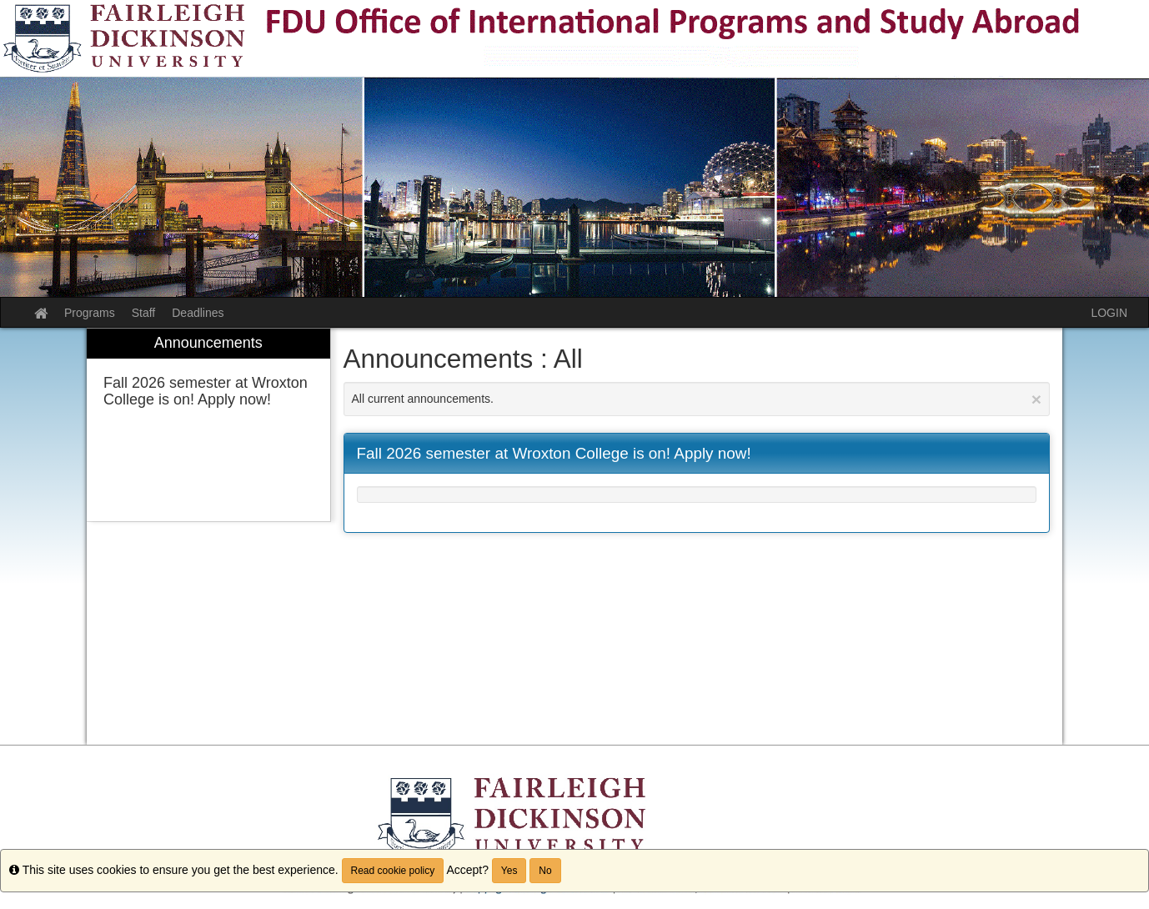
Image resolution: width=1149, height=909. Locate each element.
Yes (509, 870)
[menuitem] (208, 425)
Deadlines (197, 312)
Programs (89, 312)
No (545, 870)
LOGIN (1109, 312)
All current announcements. (697, 399)
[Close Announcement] (1036, 399)
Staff (144, 312)
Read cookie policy (393, 870)
